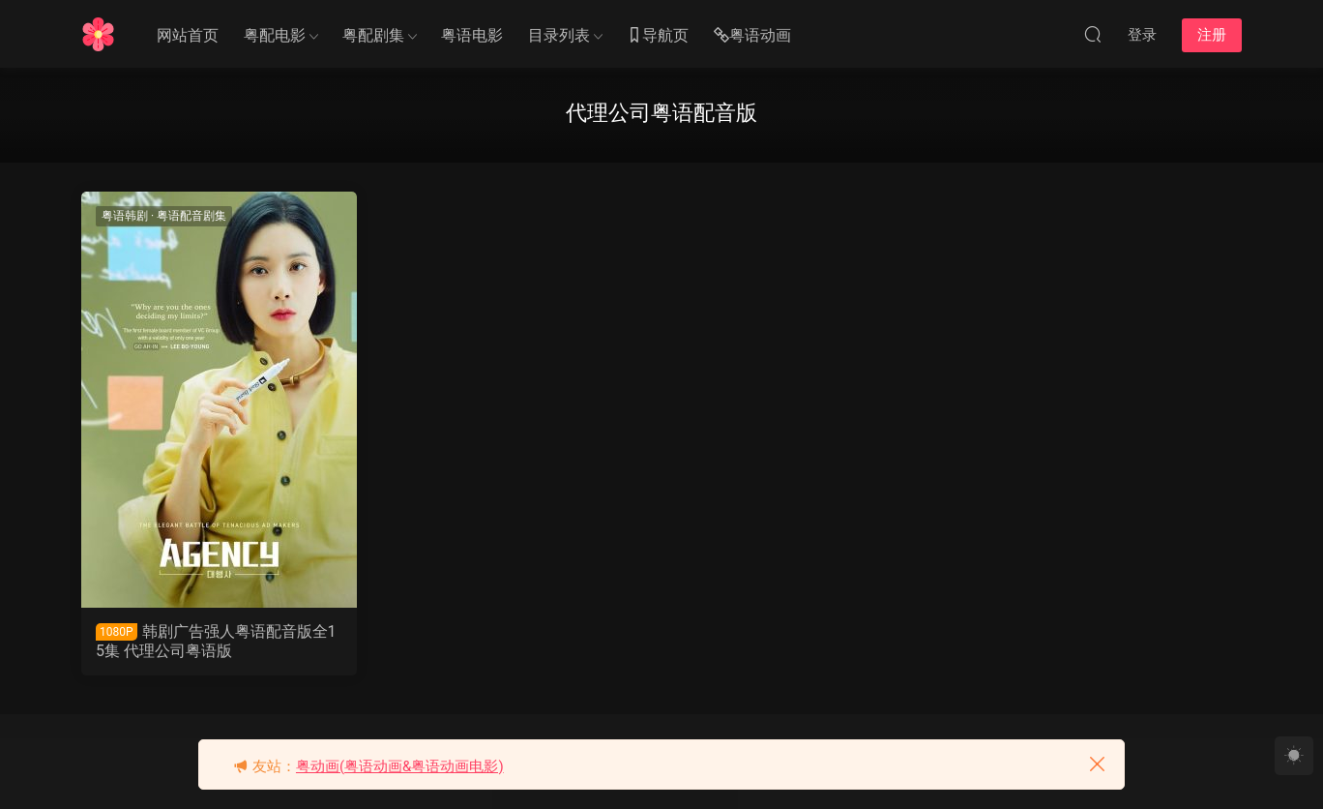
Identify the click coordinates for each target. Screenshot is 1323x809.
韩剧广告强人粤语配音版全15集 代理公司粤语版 (216, 641)
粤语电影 (472, 35)
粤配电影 (275, 35)
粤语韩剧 (125, 216)
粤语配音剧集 (191, 216)
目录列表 (559, 35)
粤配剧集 (373, 35)
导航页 (658, 36)
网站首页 (188, 35)
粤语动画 (752, 36)
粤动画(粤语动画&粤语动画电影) (400, 766)
